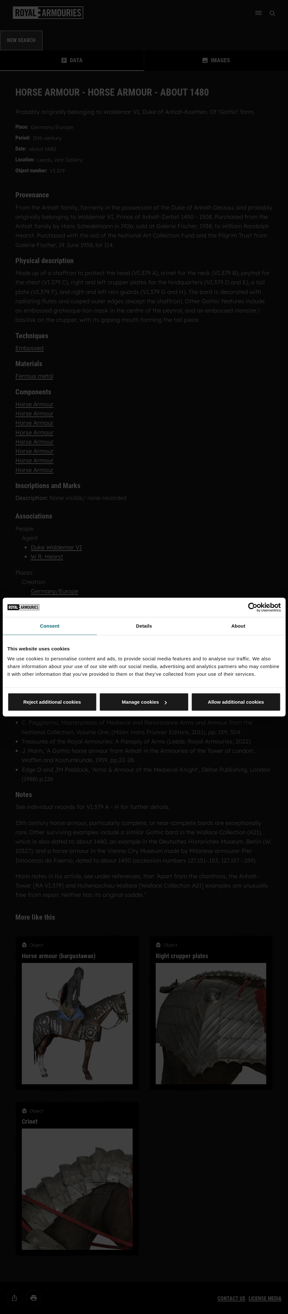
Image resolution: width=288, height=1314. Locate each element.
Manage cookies (144, 702)
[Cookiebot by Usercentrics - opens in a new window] (253, 607)
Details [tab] (144, 625)
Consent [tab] (50, 625)
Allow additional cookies (236, 702)
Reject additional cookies (52, 702)
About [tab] (238, 625)
